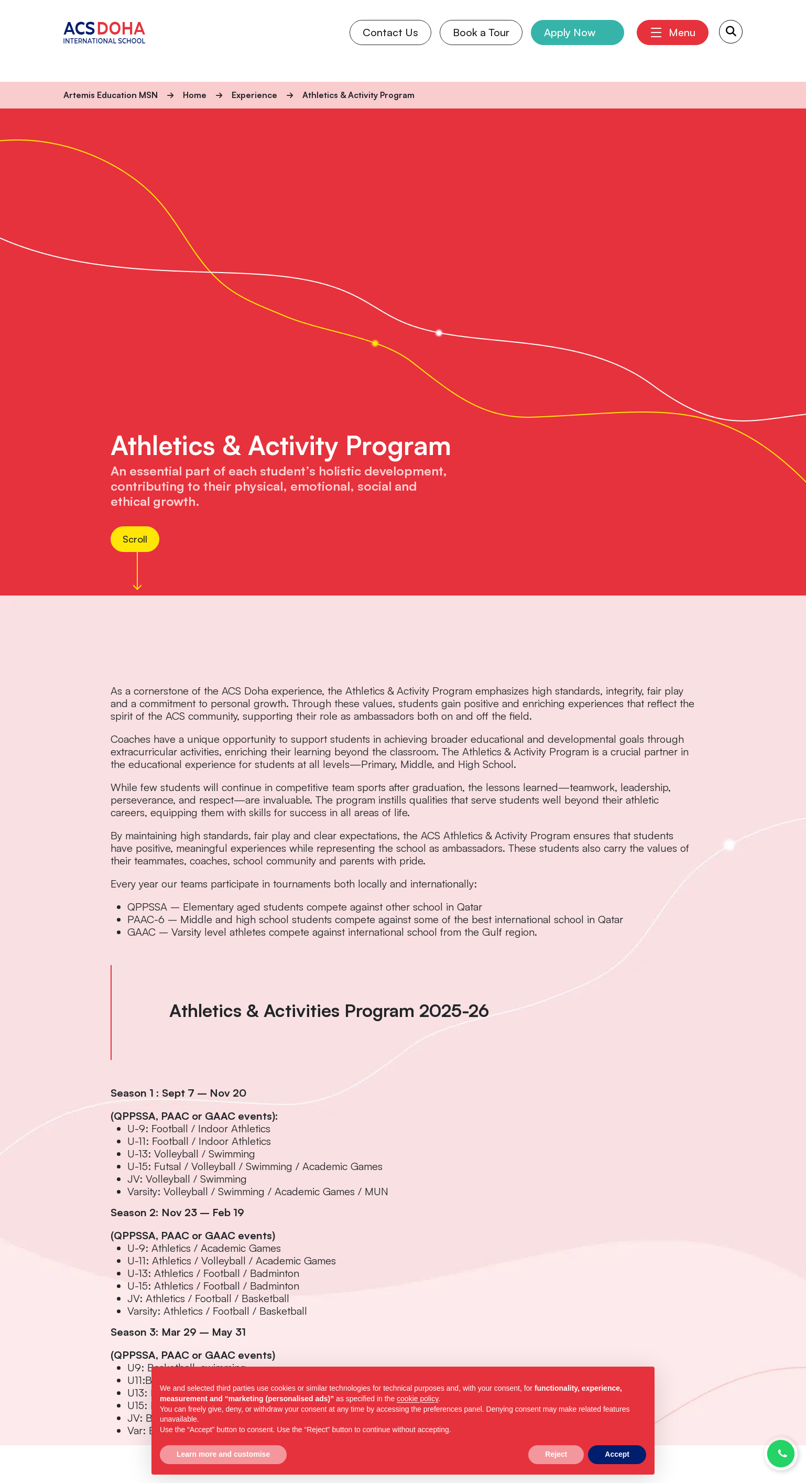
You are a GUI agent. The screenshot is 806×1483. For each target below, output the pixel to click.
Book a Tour (480, 40)
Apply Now (569, 40)
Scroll (137, 538)
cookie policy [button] (417, 1398)
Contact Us (390, 40)
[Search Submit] (731, 40)
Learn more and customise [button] (223, 1454)
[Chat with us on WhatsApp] (781, 1453)
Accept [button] (617, 1454)
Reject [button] (556, 1454)
